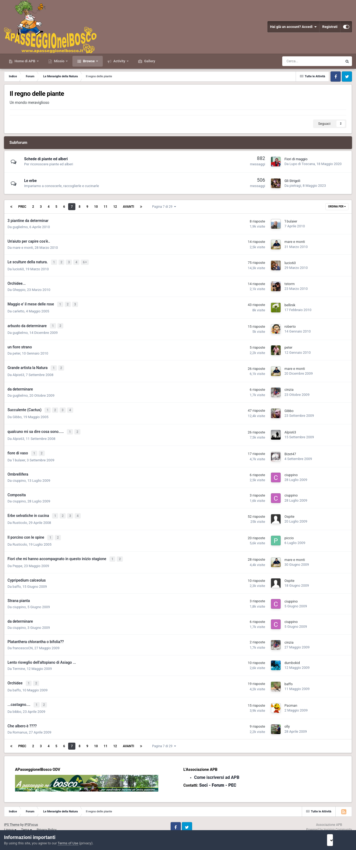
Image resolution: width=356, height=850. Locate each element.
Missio (59, 61)
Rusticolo (20, 517)
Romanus (20, 723)
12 (115, 207)
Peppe (18, 558)
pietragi (295, 186)
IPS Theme (12, 815)
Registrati (329, 27)
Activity (119, 61)
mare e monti (23, 248)
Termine (19, 661)
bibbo (17, 703)
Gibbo (17, 413)
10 (96, 207)
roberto (290, 325)
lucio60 (18, 268)
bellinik (289, 304)
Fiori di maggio (295, 159)
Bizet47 (290, 449)
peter (16, 351)
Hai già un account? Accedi (293, 26)
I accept (336, 840)
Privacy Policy (47, 820)
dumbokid (292, 655)
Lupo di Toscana (302, 164)
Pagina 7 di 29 (164, 207)
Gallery (149, 61)
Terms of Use (68, 843)
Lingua (10, 820)
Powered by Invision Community (329, 820)
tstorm (289, 283)
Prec (22, 207)
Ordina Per (337, 206)
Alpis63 (18, 372)
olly (287, 717)
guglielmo (20, 227)
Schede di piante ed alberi (46, 159)
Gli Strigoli (292, 181)
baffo (17, 579)
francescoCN (23, 640)
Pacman (290, 697)
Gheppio (19, 289)
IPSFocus (31, 815)
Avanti (128, 207)
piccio (289, 532)
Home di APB (25, 61)
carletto (18, 310)
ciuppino (19, 475)
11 (106, 207)
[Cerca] (296, 61)
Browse (89, 61)
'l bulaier (290, 221)
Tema (26, 820)
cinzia (288, 387)
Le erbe (30, 180)
